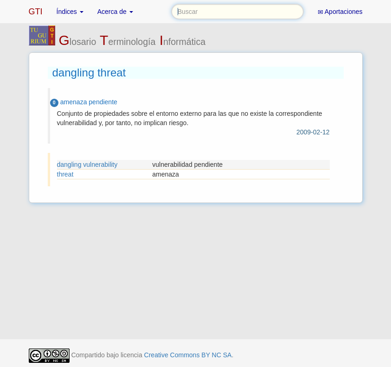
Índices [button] (70, 11)
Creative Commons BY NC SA (188, 355)
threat (65, 174)
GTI (36, 11)
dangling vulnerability (87, 164)
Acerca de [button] (115, 11)
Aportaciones (340, 12)
